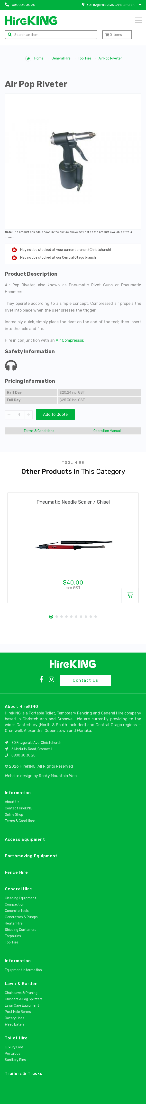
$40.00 (73, 582)
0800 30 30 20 (23, 755)
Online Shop (14, 815)
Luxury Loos (14, 1047)
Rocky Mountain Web (58, 775)
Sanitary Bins (15, 1060)
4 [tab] (66, 616)
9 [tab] (91, 616)
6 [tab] (76, 616)
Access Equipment (25, 839)
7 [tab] (81, 616)
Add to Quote (55, 414)
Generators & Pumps (21, 917)
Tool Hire (84, 58)
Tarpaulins (13, 936)
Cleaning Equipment (20, 898)
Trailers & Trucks (23, 1073)
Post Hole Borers (18, 1012)
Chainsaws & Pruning (21, 993)
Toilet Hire (16, 1038)
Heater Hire (14, 923)
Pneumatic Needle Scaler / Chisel (73, 502)
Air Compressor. (70, 340)
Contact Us (85, 680)
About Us (12, 802)
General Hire (61, 58)
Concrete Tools (17, 911)
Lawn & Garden (21, 983)
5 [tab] (71, 616)
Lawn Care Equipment (22, 1005)
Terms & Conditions (39, 431)
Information (18, 792)
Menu (138, 20)
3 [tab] (61, 616)
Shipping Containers (20, 930)
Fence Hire (16, 872)
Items (113, 35)
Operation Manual (107, 431)
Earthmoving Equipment (31, 856)
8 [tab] (86, 616)
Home (34, 58)
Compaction (14, 904)
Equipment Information (23, 970)
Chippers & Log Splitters (24, 999)
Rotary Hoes (14, 1018)
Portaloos (12, 1054)
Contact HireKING (18, 808)
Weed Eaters (15, 1024)
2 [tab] (56, 616)
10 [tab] (95, 616)
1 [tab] (51, 617)
